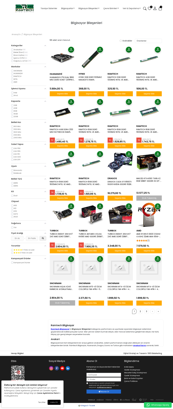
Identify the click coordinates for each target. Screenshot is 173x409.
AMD (138, 230)
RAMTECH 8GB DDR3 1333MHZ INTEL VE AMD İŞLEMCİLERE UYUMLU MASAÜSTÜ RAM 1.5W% (118, 130)
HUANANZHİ (56, 74)
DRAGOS (112, 178)
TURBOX (54, 230)
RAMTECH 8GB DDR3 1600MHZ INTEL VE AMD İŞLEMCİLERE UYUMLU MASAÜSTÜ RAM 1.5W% (89, 183)
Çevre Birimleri (110, 8)
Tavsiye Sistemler (49, 8)
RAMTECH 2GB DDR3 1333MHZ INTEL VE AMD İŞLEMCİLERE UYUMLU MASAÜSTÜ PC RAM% (118, 78)
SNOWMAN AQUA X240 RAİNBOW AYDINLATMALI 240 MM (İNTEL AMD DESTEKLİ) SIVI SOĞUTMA (61, 288)
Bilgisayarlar (67, 8)
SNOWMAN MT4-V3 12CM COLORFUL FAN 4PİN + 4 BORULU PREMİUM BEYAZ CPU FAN (148, 288)
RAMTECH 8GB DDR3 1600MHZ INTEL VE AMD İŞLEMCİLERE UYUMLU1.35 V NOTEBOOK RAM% (148, 130)
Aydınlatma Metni (104, 387)
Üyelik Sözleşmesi (132, 375)
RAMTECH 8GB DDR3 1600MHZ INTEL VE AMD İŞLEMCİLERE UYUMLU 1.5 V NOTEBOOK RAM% (61, 183)
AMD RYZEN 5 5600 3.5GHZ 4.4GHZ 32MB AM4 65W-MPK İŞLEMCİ (148, 235)
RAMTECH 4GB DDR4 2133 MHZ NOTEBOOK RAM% (61, 130)
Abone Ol (104, 391)
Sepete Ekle (62, 93)
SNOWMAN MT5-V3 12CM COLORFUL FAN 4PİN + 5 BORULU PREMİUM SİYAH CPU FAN (90, 288)
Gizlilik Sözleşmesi (132, 370)
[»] (158, 311)
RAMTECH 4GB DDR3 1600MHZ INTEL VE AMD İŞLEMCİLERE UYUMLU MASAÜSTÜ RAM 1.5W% (146, 78)
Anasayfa (16, 34)
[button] (155, 8)
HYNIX (82, 73)
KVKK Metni (129, 367)
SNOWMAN (55, 283)
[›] (152, 311)
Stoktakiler (126, 41)
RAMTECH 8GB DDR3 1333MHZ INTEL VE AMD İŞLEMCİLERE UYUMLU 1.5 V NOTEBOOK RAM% (90, 130)
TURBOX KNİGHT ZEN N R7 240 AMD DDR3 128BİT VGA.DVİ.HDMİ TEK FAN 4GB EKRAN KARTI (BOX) (62, 235)
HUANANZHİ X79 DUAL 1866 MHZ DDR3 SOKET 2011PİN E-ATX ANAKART (62, 78)
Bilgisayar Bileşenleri (88, 8)
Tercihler (42, 402)
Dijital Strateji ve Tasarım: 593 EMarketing (143, 353)
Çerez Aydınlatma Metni (48, 393)
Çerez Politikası (131, 381)
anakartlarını (139, 345)
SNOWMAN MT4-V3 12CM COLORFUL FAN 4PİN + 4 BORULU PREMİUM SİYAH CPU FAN (119, 288)
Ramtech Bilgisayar (60, 329)
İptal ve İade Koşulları (133, 378)
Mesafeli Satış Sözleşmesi (135, 372)
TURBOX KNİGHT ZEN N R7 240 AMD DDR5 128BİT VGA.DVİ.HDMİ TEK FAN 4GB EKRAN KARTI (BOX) (120, 235)
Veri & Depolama (131, 8)
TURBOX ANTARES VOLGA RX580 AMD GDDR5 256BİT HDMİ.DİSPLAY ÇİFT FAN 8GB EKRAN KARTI (91, 235)
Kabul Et (54, 402)
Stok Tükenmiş (149, 198)
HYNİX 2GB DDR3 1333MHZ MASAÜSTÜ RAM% (90, 78)
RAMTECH (113, 73)
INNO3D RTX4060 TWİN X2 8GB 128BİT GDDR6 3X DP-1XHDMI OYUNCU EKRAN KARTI (148, 179)
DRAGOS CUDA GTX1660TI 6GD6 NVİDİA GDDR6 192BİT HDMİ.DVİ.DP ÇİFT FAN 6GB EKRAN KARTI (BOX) (120, 183)
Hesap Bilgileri (17, 353)
